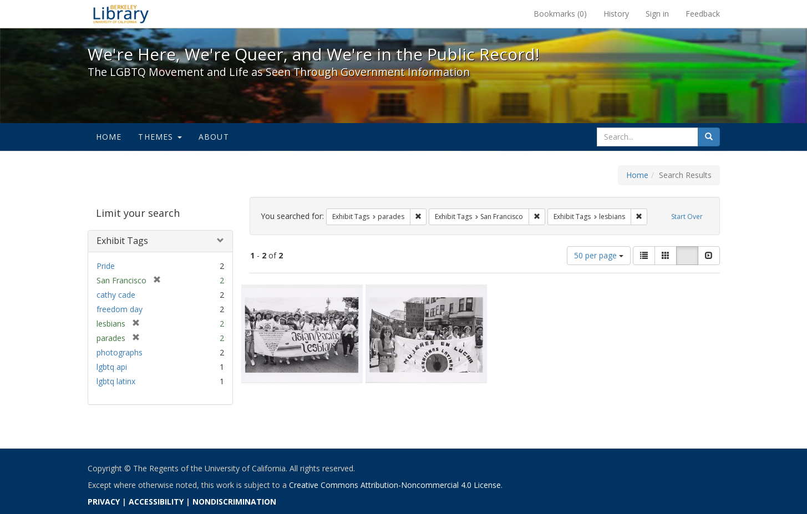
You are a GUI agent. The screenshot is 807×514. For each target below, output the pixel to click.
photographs (120, 352)
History (616, 13)
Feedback (703, 13)
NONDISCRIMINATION (234, 501)
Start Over (687, 216)
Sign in (657, 13)
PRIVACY (104, 501)
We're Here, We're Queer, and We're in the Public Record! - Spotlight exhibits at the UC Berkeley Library (121, 14)
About (214, 136)
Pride (106, 266)
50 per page (598, 255)
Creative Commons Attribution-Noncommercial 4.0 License (395, 485)
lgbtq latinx (116, 381)
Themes (159, 136)
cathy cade (116, 294)
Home (109, 136)
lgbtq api (112, 367)
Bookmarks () (560, 13)
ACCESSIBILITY (156, 501)
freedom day (120, 309)
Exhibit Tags (122, 241)
